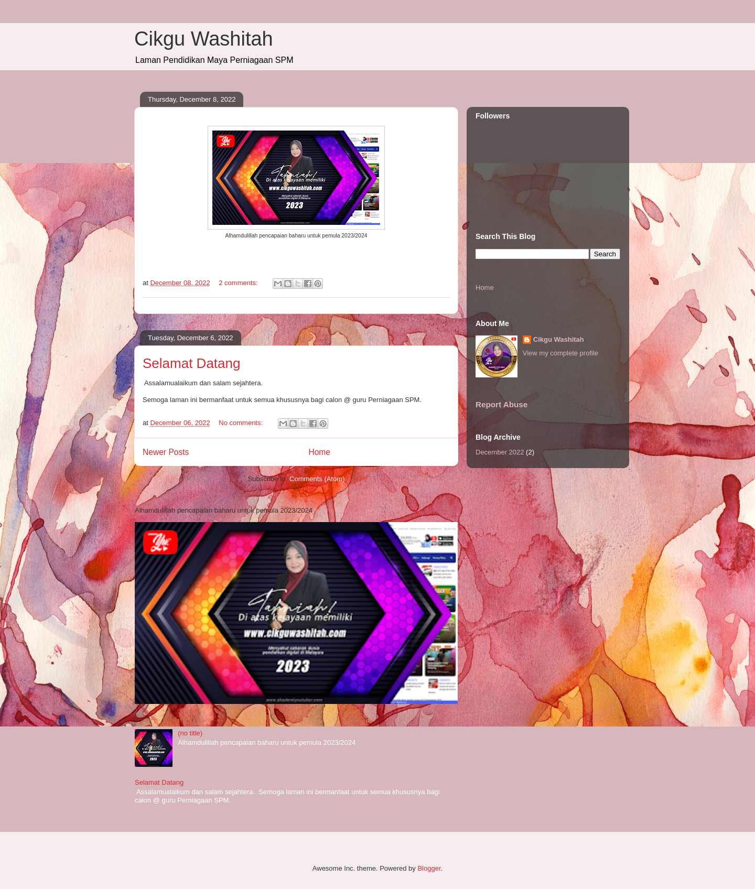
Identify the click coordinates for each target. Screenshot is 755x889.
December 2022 (500, 452)
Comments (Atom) (316, 479)
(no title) (190, 733)
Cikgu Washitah (203, 39)
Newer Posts (166, 452)
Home (319, 452)
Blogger (428, 868)
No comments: (241, 423)
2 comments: (239, 283)
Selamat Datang (191, 363)
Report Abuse (501, 404)
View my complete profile (560, 353)
